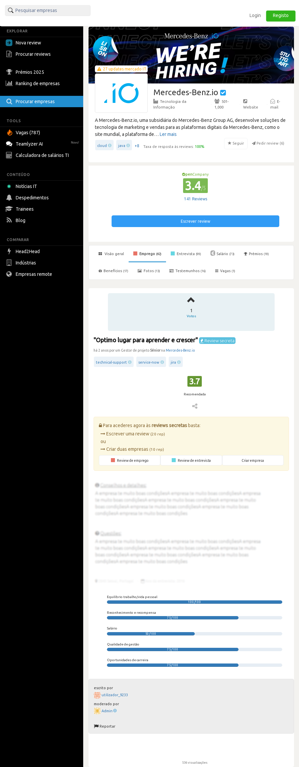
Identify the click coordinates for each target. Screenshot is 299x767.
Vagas (225, 271)
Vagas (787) (23, 132)
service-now (148, 362)
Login (255, 15)
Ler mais (168, 134)
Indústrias (21, 262)
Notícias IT (22, 186)
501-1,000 (221, 104)
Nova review (23, 42)
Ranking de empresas (33, 83)
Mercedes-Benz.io (180, 350)
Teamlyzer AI (43, 143)
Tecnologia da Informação (169, 104)
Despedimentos (28, 197)
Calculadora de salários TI (38, 155)
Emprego (147, 253)
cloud (102, 146)
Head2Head (23, 251)
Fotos (149, 271)
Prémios (256, 254)
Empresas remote (29, 274)
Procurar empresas (31, 101)
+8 (137, 146)
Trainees (20, 209)
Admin (109, 711)
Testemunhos (187, 271)
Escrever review (195, 221)
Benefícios (113, 271)
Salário (222, 253)
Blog (16, 220)
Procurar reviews (29, 54)
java (121, 146)
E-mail (275, 104)
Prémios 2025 (25, 72)
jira (173, 362)
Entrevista (186, 253)
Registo (281, 15)
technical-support (111, 362)
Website (250, 104)
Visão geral (111, 254)
